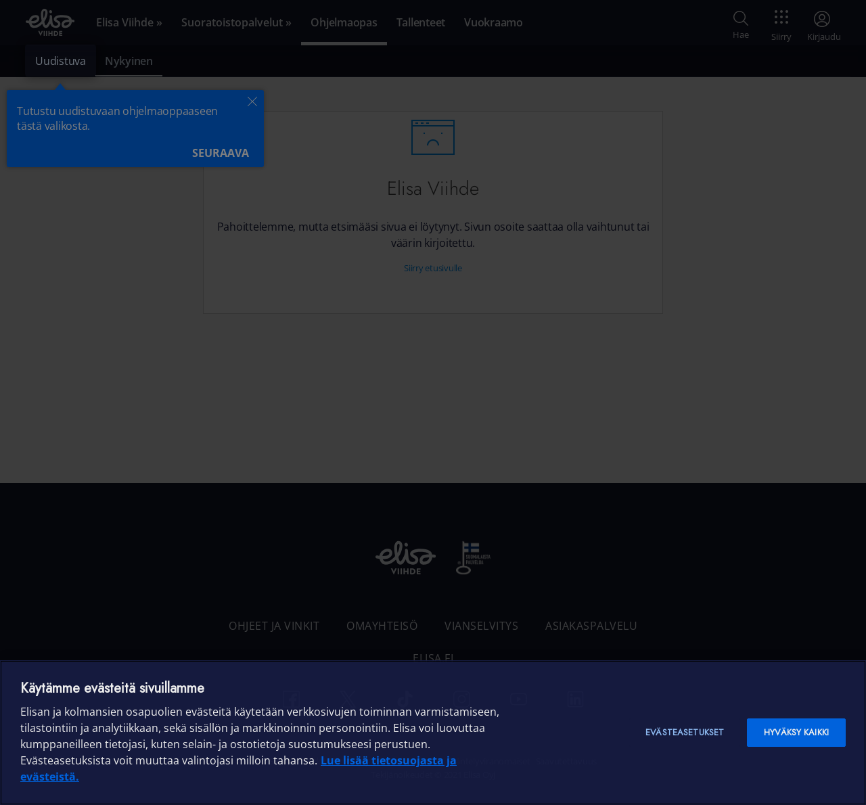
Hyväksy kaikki (796, 732)
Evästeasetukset (684, 732)
